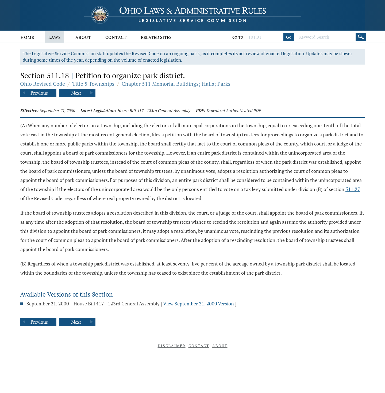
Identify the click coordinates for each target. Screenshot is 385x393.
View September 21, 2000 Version (198, 303)
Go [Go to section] (288, 37)
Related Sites (156, 37)
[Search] (361, 37)
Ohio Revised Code (42, 83)
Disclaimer (172, 345)
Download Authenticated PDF (233, 110)
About (83, 37)
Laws (54, 37)
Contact (116, 37)
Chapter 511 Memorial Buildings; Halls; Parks (176, 83)
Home (27, 37)
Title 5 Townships (93, 83)
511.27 (352, 189)
